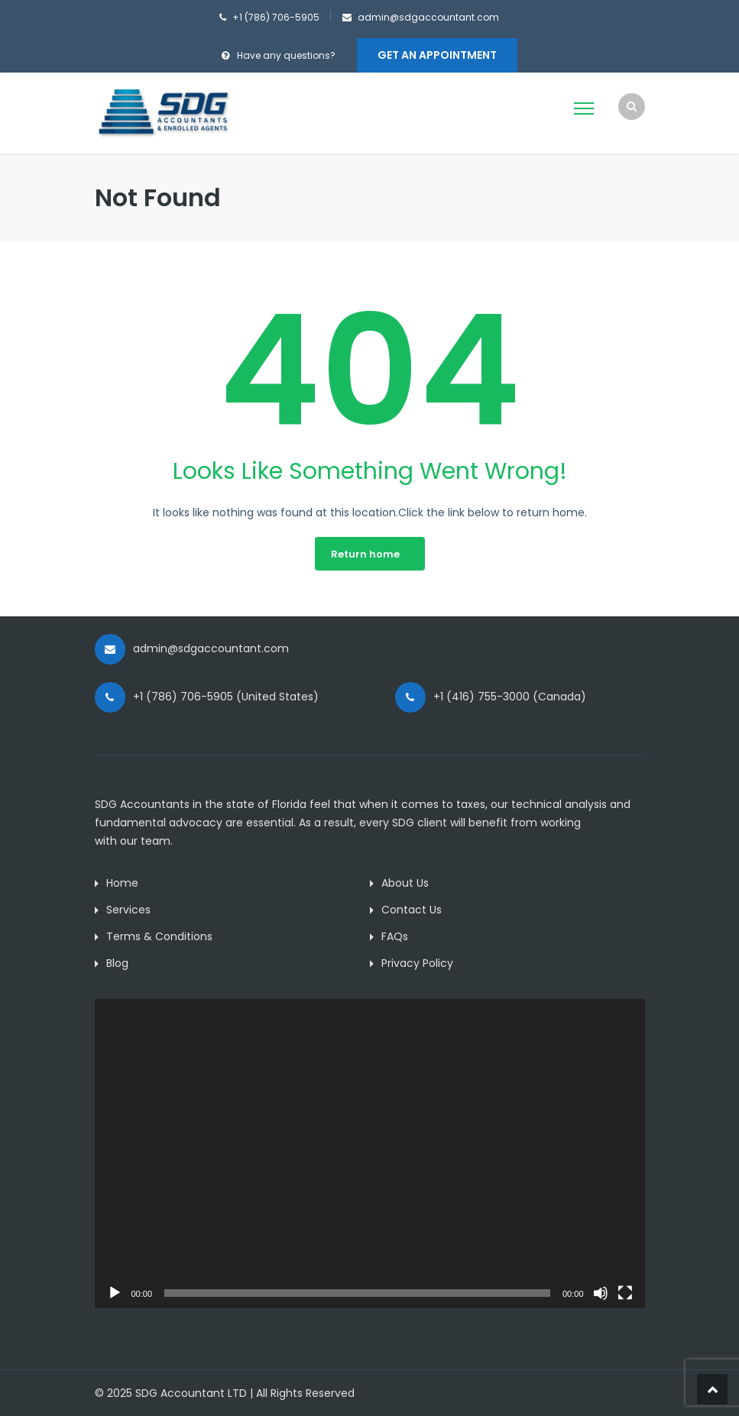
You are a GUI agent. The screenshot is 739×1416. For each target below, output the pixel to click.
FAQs (394, 936)
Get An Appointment (437, 55)
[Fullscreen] (625, 1293)
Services (128, 909)
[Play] (114, 1293)
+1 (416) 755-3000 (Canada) (509, 696)
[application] (370, 1153)
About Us (405, 883)
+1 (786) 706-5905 (275, 17)
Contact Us (411, 909)
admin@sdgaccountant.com (428, 17)
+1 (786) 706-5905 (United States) (226, 696)
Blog (117, 963)
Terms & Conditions (159, 936)
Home (122, 883)
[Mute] (600, 1293)
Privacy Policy (417, 963)
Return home (365, 554)
